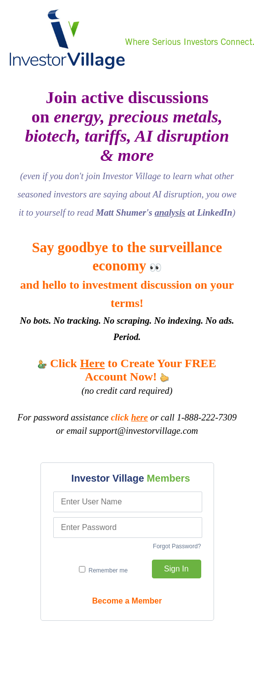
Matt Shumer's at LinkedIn (164, 212)
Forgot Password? (177, 546)
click (129, 417)
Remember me (103, 570)
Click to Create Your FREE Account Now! (126, 370)
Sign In (176, 569)
